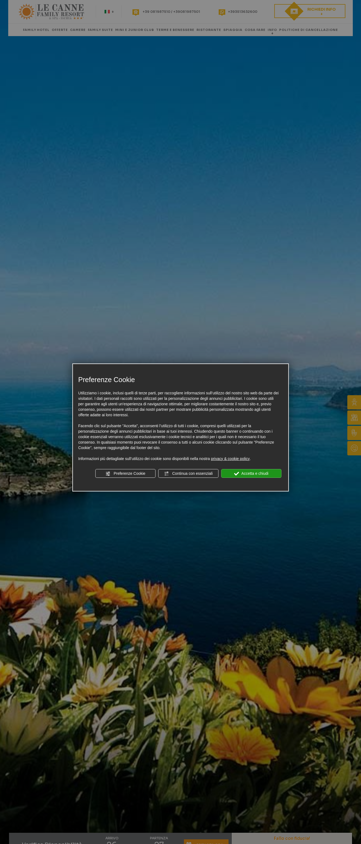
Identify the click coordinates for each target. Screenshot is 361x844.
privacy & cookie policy (230, 458)
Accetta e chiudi (251, 473)
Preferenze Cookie (125, 473)
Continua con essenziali (188, 473)
